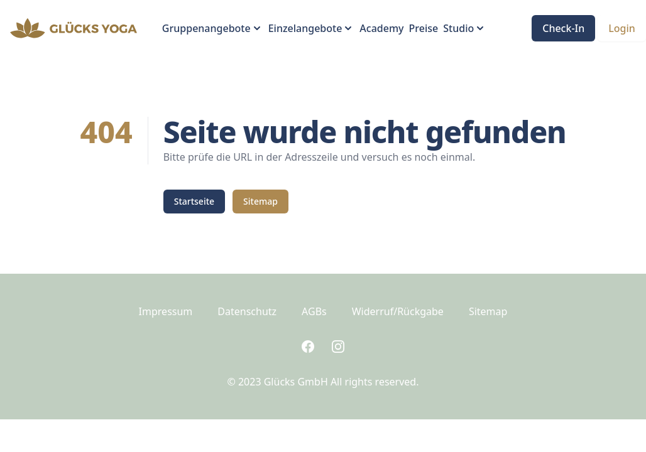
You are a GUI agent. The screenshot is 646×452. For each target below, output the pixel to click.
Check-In (563, 28)
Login (621, 28)
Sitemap (260, 201)
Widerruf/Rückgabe (398, 311)
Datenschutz (246, 311)
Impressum (166, 311)
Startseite (194, 201)
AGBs (314, 311)
